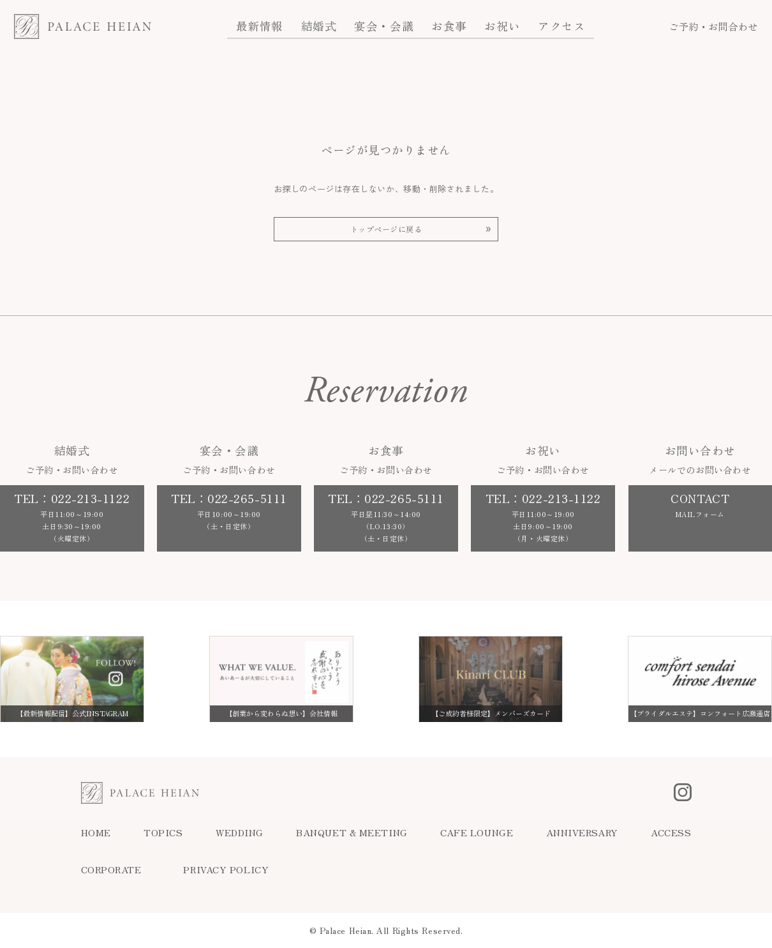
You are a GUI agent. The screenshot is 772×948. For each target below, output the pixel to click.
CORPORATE (111, 869)
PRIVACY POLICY (226, 869)
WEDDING (240, 832)
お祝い (502, 26)
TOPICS (163, 832)
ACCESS (671, 832)
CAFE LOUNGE (476, 832)
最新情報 (259, 26)
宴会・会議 (383, 26)
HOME (96, 832)
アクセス (561, 26)
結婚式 (319, 26)
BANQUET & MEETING (351, 832)
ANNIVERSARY (582, 832)
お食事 (449, 26)
